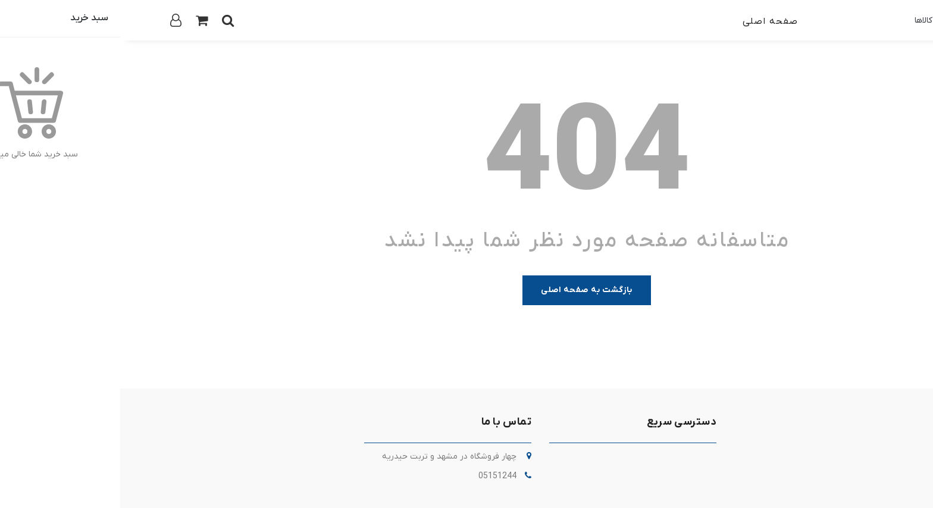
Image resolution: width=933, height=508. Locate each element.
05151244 (377, 476)
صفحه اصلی (650, 21)
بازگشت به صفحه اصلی (466, 290)
